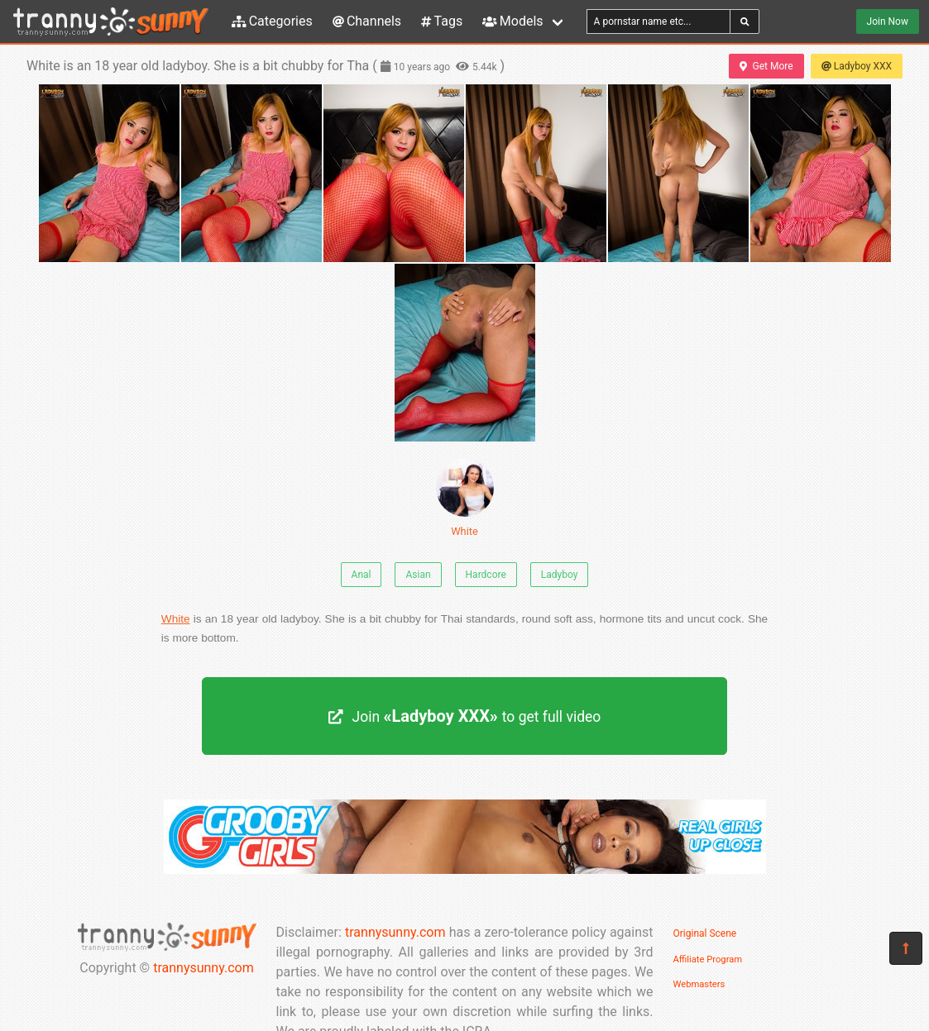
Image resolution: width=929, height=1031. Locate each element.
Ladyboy (559, 574)
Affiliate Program (708, 959)
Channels (367, 21)
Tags (441, 21)
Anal (361, 574)
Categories (272, 21)
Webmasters (699, 984)
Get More (766, 66)
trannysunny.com (203, 968)
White (465, 498)
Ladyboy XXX (856, 66)
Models (512, 21)
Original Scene (705, 933)
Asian (417, 574)
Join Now (887, 21)
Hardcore (486, 574)
